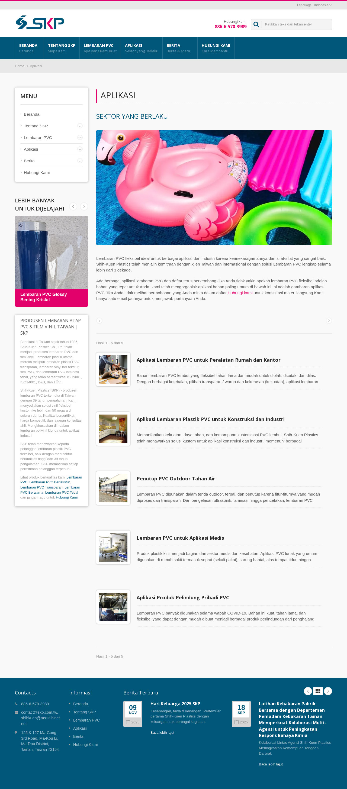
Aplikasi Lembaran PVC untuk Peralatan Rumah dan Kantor (211, 360)
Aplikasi (141, 48)
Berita (180, 48)
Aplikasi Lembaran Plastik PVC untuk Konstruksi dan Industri (213, 415)
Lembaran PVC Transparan (41, 487)
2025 (132, 702)
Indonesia (321, 5)
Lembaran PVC (100, 48)
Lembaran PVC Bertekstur (49, 482)
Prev (84, 206)
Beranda (29, 48)
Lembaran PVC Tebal (61, 492)
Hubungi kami (240, 292)
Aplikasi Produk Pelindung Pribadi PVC (185, 581)
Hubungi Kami (216, 48)
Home (19, 66)
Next (73, 206)
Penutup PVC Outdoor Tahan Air (178, 470)
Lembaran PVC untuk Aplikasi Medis (183, 525)
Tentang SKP (61, 48)
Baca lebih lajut (162, 712)
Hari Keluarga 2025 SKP (175, 683)
